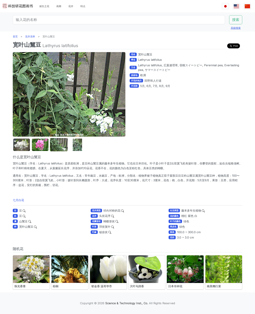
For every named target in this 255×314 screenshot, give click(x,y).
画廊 (58, 6)
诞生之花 (44, 6)
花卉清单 (30, 36)
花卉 (70, 6)
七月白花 (18, 200)
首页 (15, 36)
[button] (21, 145)
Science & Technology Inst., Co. (126, 303)
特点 (82, 6)
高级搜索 (236, 27)
